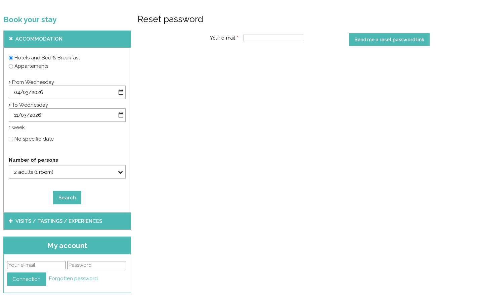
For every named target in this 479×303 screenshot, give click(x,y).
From (18, 82)
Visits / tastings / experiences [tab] (58, 221)
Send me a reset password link (389, 39)
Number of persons (33, 160)
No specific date (34, 139)
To (15, 105)
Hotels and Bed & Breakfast (47, 58)
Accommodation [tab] (38, 39)
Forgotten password (73, 278)
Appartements (31, 66)
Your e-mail (224, 38)
